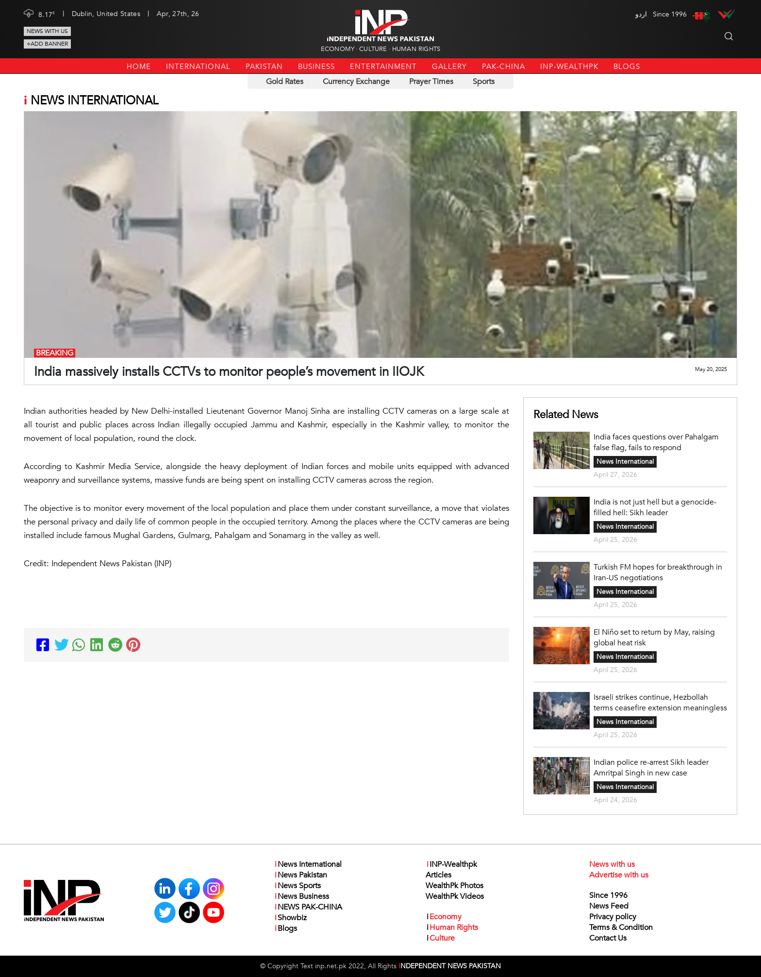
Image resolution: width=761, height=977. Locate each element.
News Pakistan (300, 875)
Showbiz (290, 917)
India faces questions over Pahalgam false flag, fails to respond (656, 442)
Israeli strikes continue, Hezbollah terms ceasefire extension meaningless (660, 702)
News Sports (297, 885)
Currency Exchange (356, 81)
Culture (373, 49)
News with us (47, 31)
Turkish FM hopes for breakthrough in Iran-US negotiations (658, 572)
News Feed (609, 906)
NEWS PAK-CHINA (308, 907)
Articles (438, 875)
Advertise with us (618, 875)
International (198, 66)
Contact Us (608, 938)
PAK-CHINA (503, 66)
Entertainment (383, 66)
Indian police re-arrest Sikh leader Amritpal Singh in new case (651, 767)
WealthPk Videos (455, 896)
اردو (641, 14)
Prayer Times (431, 81)
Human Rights (416, 49)
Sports (484, 81)
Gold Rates (284, 81)
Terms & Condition (621, 927)
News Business (301, 896)
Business (316, 66)
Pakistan (264, 66)
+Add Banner (47, 44)
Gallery (449, 66)
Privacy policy (612, 916)
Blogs (626, 66)
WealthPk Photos (454, 885)
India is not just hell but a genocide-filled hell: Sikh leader (655, 507)
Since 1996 (608, 895)
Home (139, 66)
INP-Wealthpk (569, 66)
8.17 (46, 14)
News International (625, 461)
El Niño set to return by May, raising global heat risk (654, 637)
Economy (337, 49)
